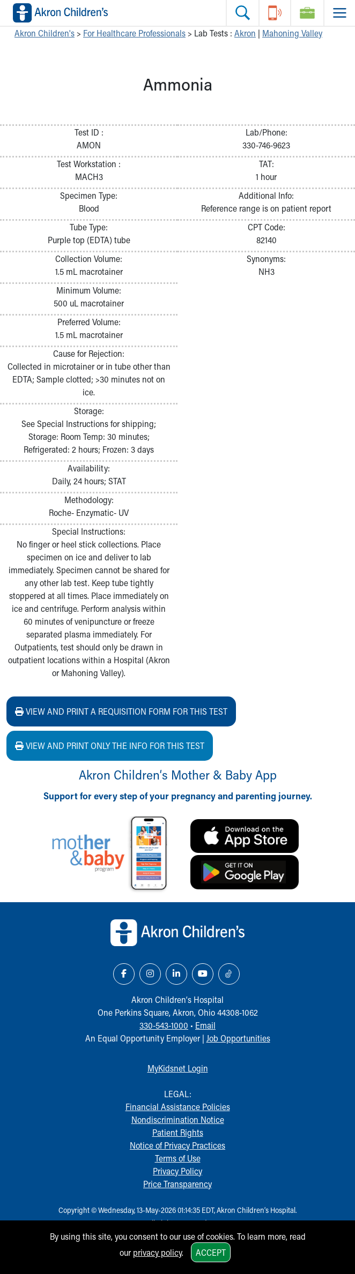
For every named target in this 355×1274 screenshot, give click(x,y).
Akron (245, 33)
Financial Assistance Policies (177, 1106)
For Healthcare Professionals (134, 33)
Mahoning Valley (292, 33)
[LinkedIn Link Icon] (176, 974)
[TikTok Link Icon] (229, 974)
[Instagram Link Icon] (150, 974)
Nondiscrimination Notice (177, 1119)
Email (205, 1025)
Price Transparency (177, 1183)
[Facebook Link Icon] (124, 974)
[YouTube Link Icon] (202, 974)
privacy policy (157, 1252)
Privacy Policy (177, 1170)
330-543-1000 (163, 1025)
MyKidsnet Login (177, 1068)
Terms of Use (178, 1158)
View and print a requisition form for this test (121, 711)
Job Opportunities (238, 1038)
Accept (211, 1252)
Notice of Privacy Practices (177, 1145)
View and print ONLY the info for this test (109, 745)
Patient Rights (177, 1132)
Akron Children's (44, 33)
